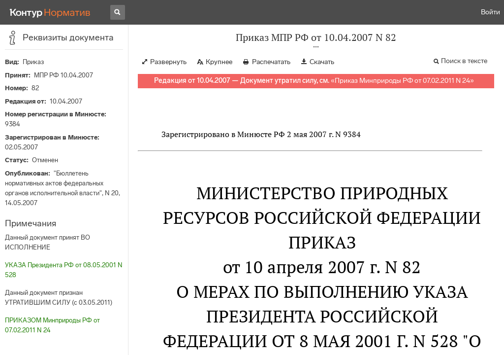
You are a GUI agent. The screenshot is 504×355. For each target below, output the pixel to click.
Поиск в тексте (464, 61)
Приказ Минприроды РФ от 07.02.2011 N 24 (402, 80)
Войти (490, 12)
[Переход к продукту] (50, 12)
